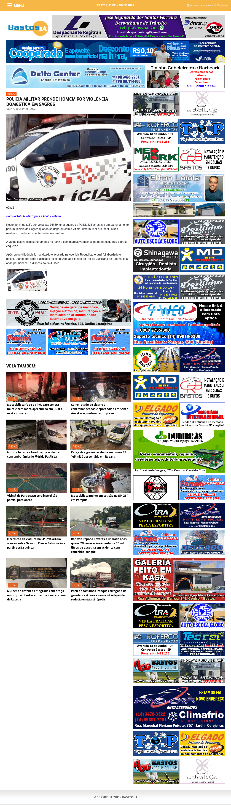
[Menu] (15, 5)
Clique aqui (222, 5)
